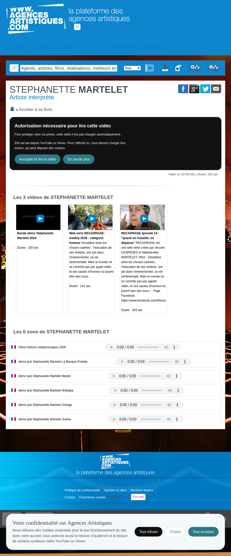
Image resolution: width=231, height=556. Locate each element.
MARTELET (69, 89)
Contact (70, 497)
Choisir (175, 532)
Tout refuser (148, 532)
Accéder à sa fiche (35, 109)
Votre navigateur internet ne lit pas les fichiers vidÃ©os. (143, 347)
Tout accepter (203, 532)
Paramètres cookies (93, 497)
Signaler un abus (115, 490)
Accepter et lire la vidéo (37, 159)
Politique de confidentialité (83, 490)
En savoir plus (79, 159)
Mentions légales (142, 490)
